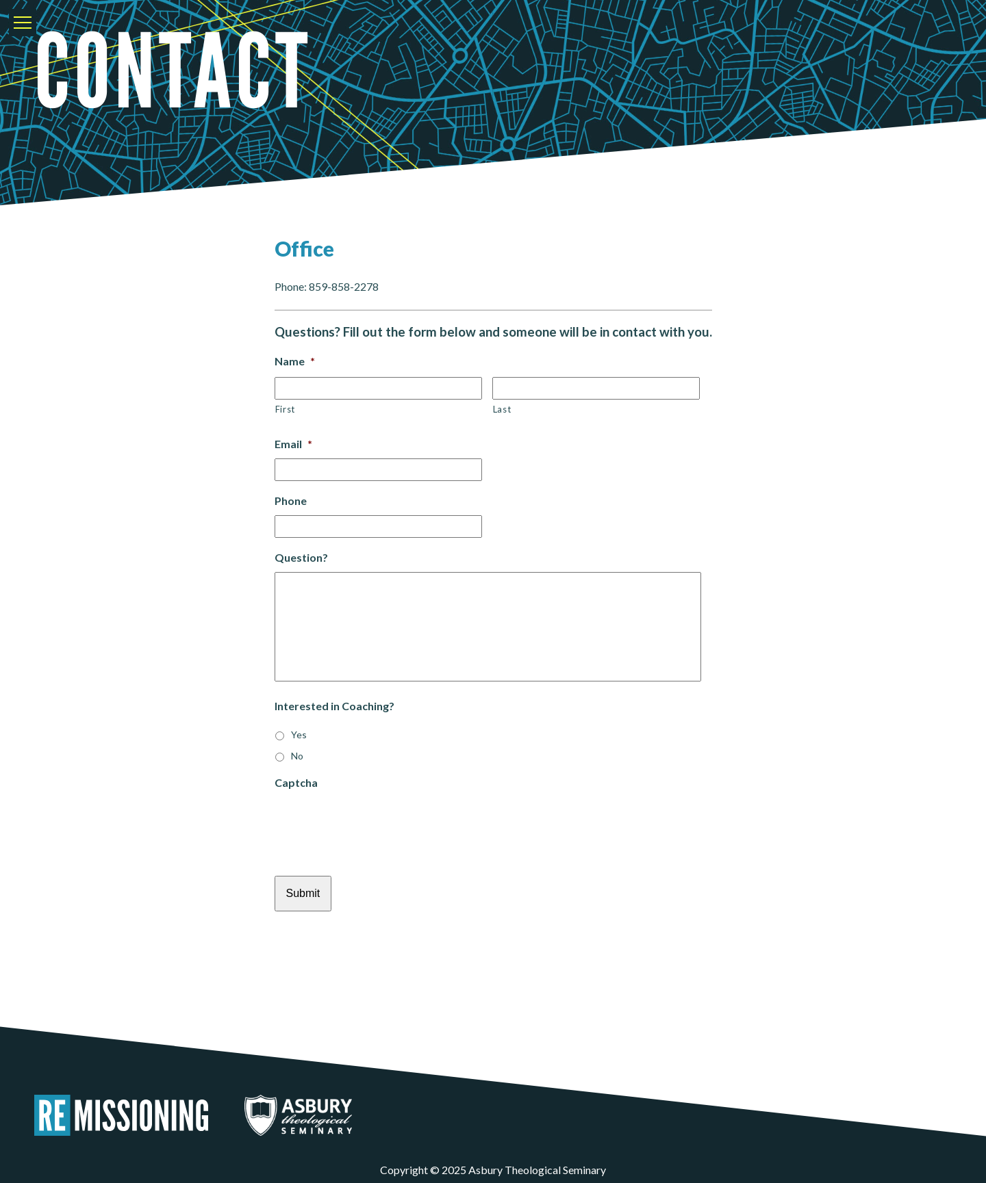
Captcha (296, 782)
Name (295, 360)
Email (293, 443)
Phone (291, 500)
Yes (299, 734)
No (297, 756)
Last (502, 409)
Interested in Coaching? (334, 705)
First (285, 409)
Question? (301, 557)
